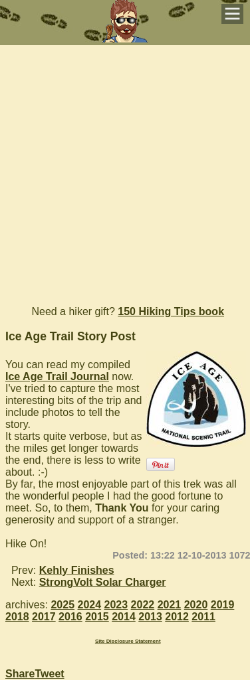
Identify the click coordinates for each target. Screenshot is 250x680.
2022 (143, 604)
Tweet (49, 673)
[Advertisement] (124, 169)
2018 (17, 616)
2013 (150, 616)
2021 (170, 604)
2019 (223, 604)
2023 (116, 604)
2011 (203, 616)
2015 (97, 616)
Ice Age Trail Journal (57, 376)
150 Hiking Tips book (171, 311)
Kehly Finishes (76, 570)
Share (20, 673)
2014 (124, 616)
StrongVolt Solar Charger (102, 582)
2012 (177, 616)
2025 (62, 604)
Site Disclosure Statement (128, 641)
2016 (70, 616)
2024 (90, 604)
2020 (196, 604)
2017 (44, 616)
